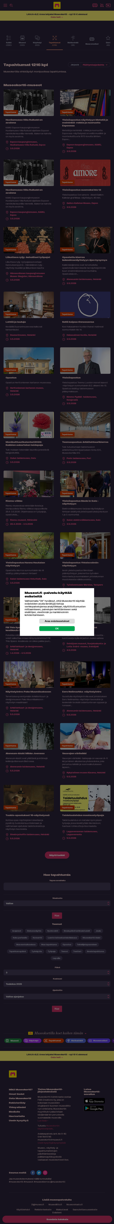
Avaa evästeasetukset (57, 621)
